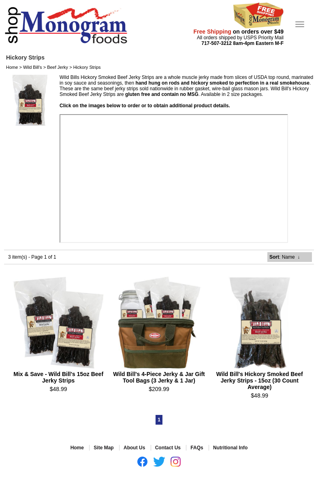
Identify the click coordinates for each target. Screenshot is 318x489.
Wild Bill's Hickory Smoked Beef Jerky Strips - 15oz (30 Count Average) (259, 380)
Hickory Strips (87, 67)
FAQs (196, 448)
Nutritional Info (230, 448)
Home (12, 67)
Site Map (103, 448)
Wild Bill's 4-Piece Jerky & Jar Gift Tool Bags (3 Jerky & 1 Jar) (159, 377)
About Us (134, 448)
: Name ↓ (284, 257)
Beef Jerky (57, 67)
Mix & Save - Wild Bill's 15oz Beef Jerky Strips (58, 377)
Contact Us (168, 448)
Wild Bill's (32, 67)
